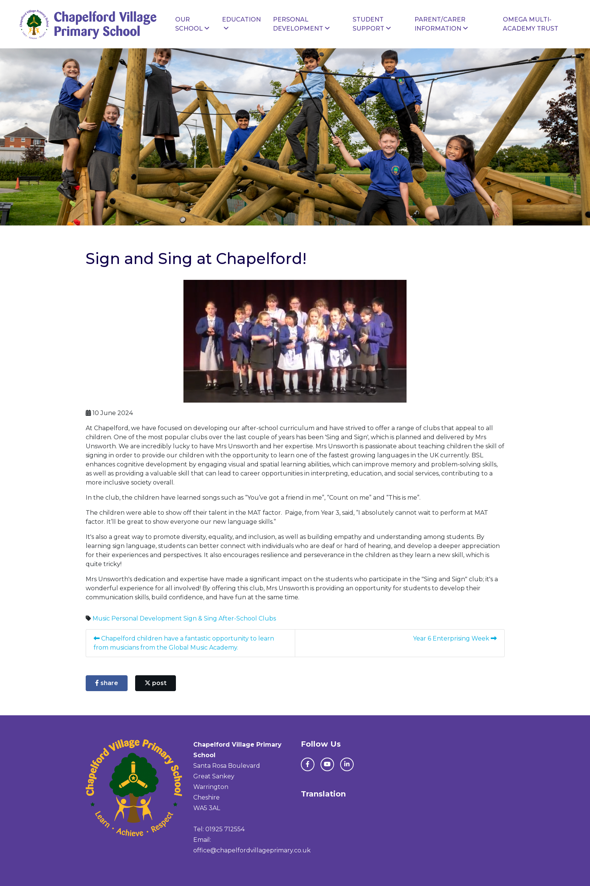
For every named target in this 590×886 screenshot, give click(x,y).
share (106, 683)
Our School (192, 24)
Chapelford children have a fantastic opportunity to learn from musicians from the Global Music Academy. (184, 643)
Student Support (372, 24)
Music (101, 618)
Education (241, 23)
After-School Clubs (247, 618)
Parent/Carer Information (441, 24)
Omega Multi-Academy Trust (530, 24)
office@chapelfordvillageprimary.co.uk (252, 850)
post (155, 683)
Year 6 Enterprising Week (455, 638)
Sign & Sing (200, 618)
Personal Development (301, 24)
